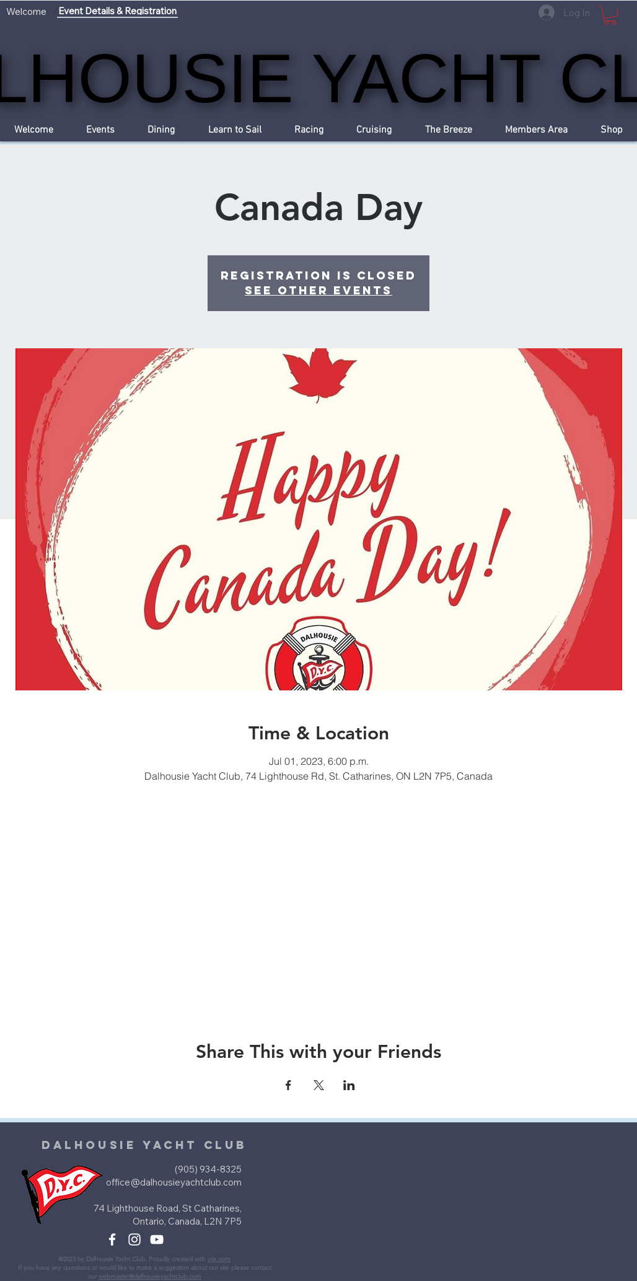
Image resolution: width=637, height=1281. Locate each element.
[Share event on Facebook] (288, 1085)
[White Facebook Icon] (112, 1239)
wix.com (219, 1259)
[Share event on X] (319, 1085)
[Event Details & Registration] (117, 11)
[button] (610, 15)
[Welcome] (26, 11)
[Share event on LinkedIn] (349, 1085)
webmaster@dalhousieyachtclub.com (150, 1276)
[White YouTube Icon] (157, 1239)
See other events (318, 290)
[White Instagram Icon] (134, 1239)
